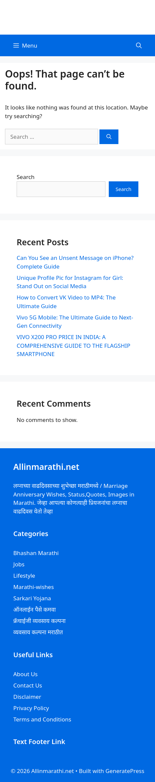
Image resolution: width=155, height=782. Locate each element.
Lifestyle (24, 575)
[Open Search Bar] (138, 45)
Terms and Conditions (42, 719)
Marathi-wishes (33, 587)
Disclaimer (27, 696)
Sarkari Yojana (32, 598)
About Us (25, 674)
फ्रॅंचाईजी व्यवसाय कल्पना (39, 621)
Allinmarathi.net (77, 17)
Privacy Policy (31, 708)
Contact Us (27, 685)
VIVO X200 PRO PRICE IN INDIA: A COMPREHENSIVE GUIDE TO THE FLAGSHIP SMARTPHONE (73, 345)
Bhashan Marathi (36, 553)
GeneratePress (124, 771)
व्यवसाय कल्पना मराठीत (38, 632)
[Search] (108, 136)
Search (26, 177)
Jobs (19, 564)
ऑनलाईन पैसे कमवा (34, 609)
